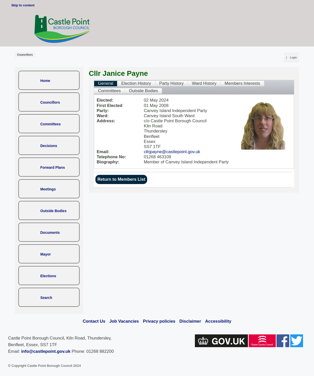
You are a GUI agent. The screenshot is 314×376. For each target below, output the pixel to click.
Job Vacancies (124, 321)
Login (293, 57)
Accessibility (218, 321)
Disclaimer (190, 321)
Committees (50, 124)
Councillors (50, 102)
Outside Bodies (53, 211)
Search (46, 298)
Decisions (48, 146)
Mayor (45, 254)
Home (45, 81)
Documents (50, 233)
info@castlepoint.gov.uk (45, 351)
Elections (48, 276)
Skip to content (22, 5)
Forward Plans (52, 167)
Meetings (48, 189)
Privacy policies (159, 321)
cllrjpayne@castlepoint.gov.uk (172, 151)
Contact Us (94, 321)
